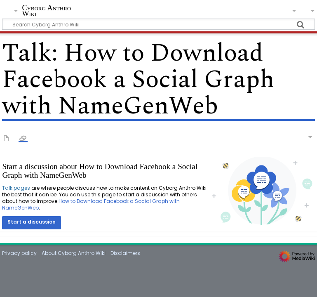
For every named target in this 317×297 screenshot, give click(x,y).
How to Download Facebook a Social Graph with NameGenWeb (91, 204)
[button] (31, 222)
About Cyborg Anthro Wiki (74, 253)
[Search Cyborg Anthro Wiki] (158, 24)
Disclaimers (125, 253)
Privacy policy (19, 253)
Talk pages (16, 187)
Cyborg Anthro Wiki (46, 11)
